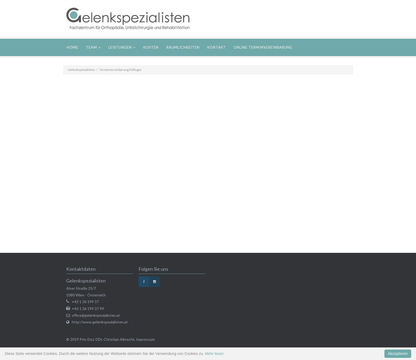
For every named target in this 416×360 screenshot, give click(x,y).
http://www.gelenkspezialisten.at (100, 322)
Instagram (154, 281)
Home (72, 47)
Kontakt (216, 47)
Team (91, 47)
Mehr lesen (214, 353)
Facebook (143, 281)
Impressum (145, 339)
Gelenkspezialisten (81, 69)
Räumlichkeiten (183, 47)
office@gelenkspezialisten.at (96, 315)
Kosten (151, 47)
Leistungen (120, 47)
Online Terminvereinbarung (263, 47)
